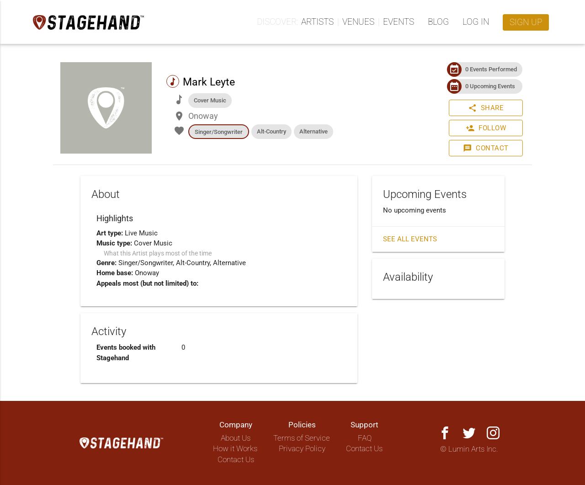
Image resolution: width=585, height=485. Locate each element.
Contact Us (236, 459)
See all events (410, 239)
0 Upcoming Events (490, 86)
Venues (358, 22)
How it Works (235, 448)
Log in (476, 22)
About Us (235, 438)
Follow (486, 128)
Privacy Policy (302, 448)
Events (398, 22)
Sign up (526, 22)
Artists (317, 22)
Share (486, 108)
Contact (486, 148)
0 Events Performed (491, 69)
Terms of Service (301, 438)
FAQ (365, 438)
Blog (438, 22)
